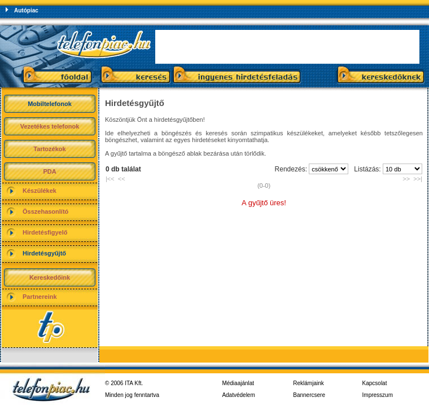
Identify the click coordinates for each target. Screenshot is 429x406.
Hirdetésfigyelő (45, 232)
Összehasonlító (45, 211)
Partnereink (40, 296)
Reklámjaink (308, 383)
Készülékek (39, 190)
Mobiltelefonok (50, 103)
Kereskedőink (49, 277)
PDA (49, 171)
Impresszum (377, 395)
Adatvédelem (238, 395)
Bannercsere (309, 395)
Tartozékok (49, 148)
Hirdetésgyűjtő (44, 253)
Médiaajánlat (238, 383)
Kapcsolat (374, 383)
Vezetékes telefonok (50, 126)
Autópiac (26, 10)
